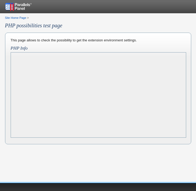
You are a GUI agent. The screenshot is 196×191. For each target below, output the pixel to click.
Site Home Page (15, 17)
